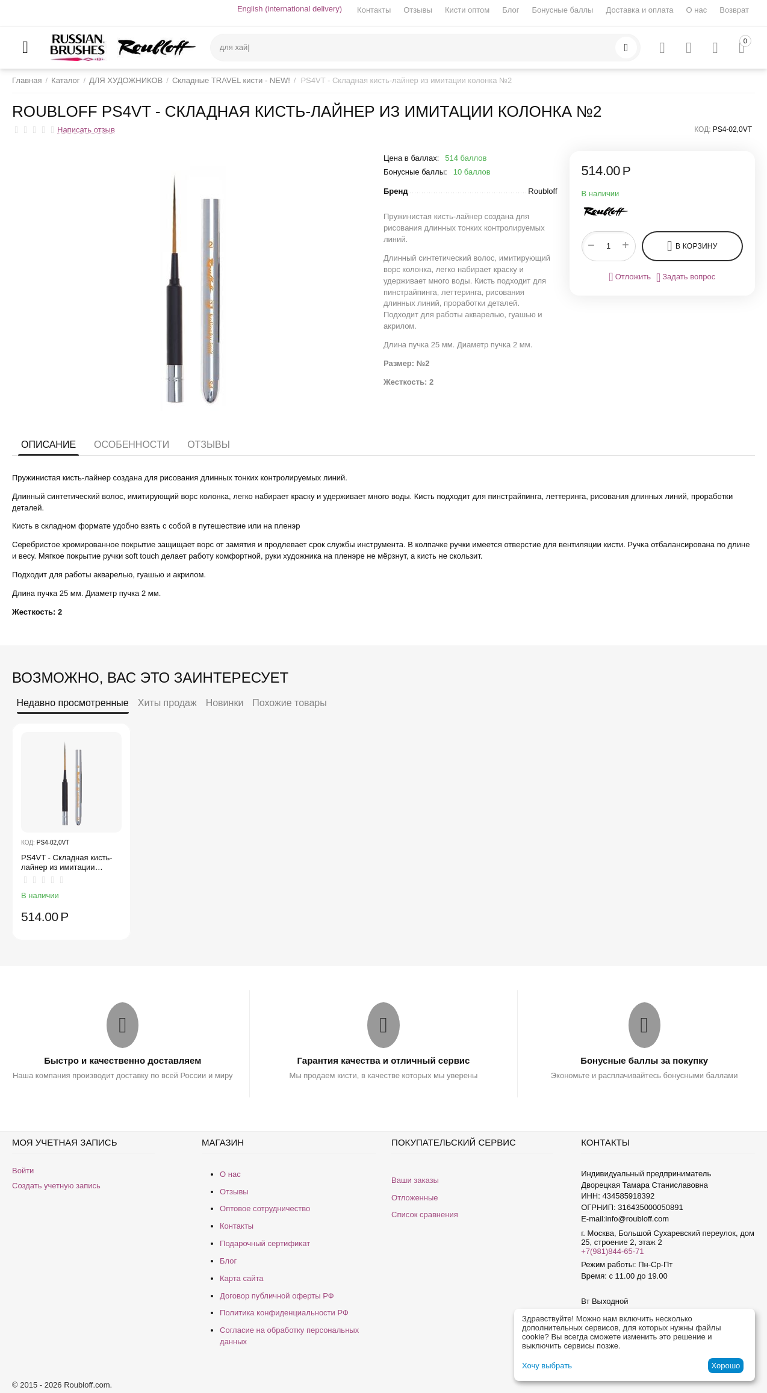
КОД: (702, 129)
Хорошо (725, 1365)
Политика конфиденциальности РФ (284, 1312)
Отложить (630, 277)
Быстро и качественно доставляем (122, 1060)
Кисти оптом (467, 9)
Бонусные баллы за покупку (644, 1060)
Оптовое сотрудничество (265, 1208)
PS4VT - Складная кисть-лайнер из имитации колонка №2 (67, 862)
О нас (696, 9)
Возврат (734, 9)
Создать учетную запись (56, 1185)
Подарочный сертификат (265, 1243)
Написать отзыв (86, 130)
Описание (48, 444)
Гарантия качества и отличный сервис (383, 1060)
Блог (510, 9)
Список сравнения (424, 1214)
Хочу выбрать (547, 1365)
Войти (23, 1170)
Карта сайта (241, 1278)
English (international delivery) (289, 8)
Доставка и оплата (639, 9)
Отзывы (417, 9)
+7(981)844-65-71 (612, 1251)
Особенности (131, 444)
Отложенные (414, 1197)
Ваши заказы (415, 1180)
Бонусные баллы (562, 9)
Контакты (374, 9)
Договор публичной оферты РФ (277, 1295)
